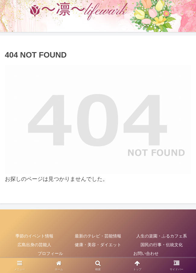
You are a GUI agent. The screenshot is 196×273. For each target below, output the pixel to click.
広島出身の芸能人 (34, 244)
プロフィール (50, 253)
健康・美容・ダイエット (98, 244)
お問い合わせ (146, 253)
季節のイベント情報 (34, 236)
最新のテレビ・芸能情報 (98, 236)
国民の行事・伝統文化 (162, 244)
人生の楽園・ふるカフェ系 (161, 236)
